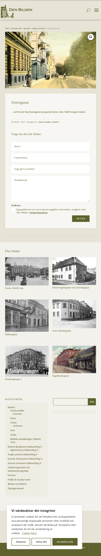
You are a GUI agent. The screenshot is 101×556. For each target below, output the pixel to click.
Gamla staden (38, 28)
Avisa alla (41, 541)
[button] (91, 37)
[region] (44, 527)
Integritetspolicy (39, 212)
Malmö (27, 28)
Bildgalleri (16, 28)
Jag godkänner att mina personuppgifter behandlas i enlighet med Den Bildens (51, 211)
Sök (92, 401)
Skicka (81, 218)
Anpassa (21, 541)
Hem (7, 28)
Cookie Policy (29, 533)
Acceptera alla (65, 541)
